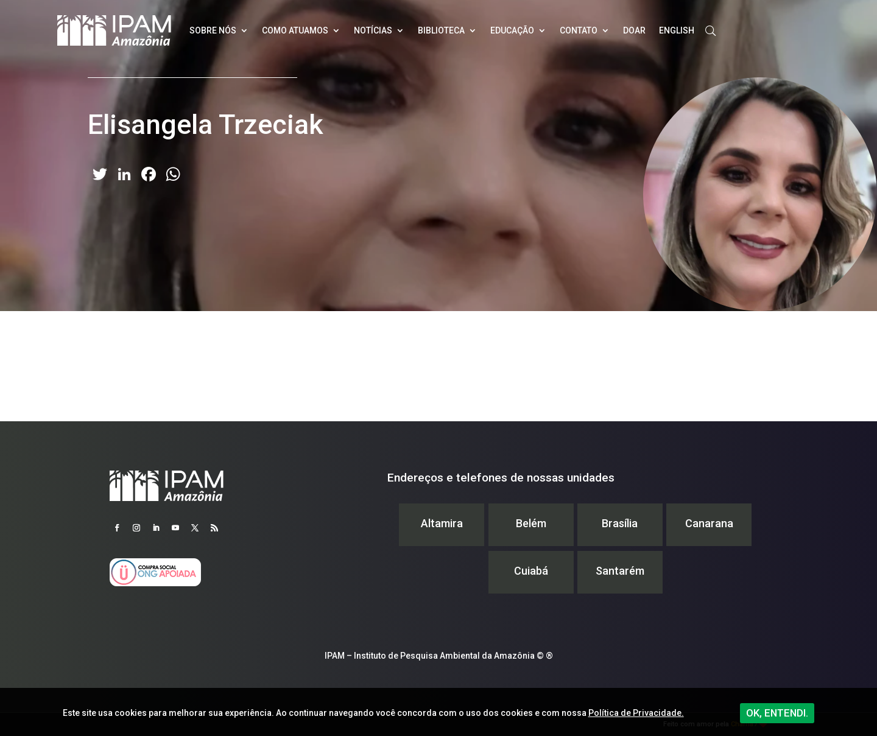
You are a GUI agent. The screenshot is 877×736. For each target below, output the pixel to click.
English (676, 30)
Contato (578, 30)
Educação (512, 30)
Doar (634, 30)
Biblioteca (441, 30)
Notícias (373, 30)
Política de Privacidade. (636, 713)
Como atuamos (295, 30)
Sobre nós (212, 30)
